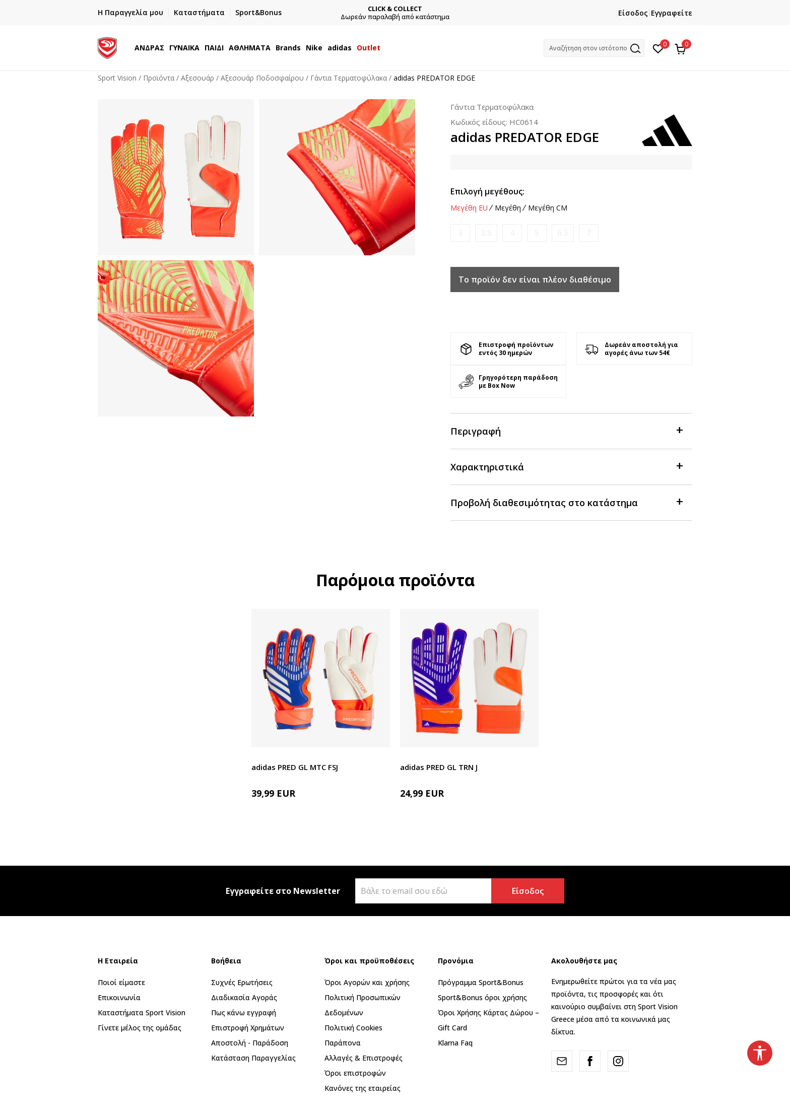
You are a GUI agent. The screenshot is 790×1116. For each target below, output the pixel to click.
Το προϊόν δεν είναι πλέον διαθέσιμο (534, 279)
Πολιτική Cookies (353, 1027)
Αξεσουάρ (197, 78)
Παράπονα (342, 1043)
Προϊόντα (158, 78)
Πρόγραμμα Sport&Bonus (480, 982)
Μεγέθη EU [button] (469, 208)
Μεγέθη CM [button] (547, 208)
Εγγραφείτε (671, 13)
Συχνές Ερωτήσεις (242, 982)
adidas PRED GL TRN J (439, 767)
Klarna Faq (455, 1043)
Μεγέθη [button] (508, 208)
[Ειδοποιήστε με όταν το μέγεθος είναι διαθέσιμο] (460, 233)
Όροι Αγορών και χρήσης (367, 982)
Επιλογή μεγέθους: (487, 191)
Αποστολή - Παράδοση (249, 1043)
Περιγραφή (566, 430)
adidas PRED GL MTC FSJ (294, 767)
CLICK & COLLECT (402, 9)
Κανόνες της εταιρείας (362, 1088)
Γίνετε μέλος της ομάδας (139, 1027)
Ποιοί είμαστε (121, 982)
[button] (594, 48)
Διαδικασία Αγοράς (244, 997)
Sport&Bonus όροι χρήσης (482, 997)
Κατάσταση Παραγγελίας (253, 1058)
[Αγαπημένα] (658, 47)
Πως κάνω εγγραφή (243, 1012)
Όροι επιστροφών (355, 1073)
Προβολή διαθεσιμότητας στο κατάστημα (566, 502)
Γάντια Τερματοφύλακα (348, 78)
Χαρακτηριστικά (566, 466)
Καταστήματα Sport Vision (141, 1012)
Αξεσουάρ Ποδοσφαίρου (262, 78)
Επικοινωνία (119, 997)
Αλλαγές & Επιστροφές (363, 1058)
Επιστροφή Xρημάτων (247, 1027)
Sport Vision (117, 78)
